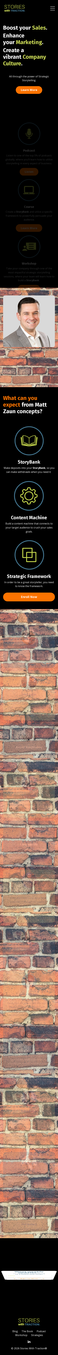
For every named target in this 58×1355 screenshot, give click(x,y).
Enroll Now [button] (29, 597)
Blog (15, 1331)
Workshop (21, 1335)
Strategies (37, 1335)
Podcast (41, 1331)
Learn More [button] (29, 90)
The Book (27, 1331)
